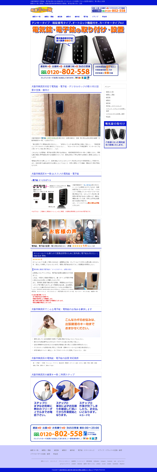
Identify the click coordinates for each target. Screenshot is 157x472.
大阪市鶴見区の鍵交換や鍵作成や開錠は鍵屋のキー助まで (76, 470)
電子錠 (86, 16)
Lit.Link (104, 463)
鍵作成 (77, 16)
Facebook (109, 461)
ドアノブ (95, 16)
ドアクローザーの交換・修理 (115, 114)
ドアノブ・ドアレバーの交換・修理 (116, 110)
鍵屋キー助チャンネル (89, 463)
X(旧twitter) (96, 461)
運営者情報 (89, 461)
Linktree (98, 463)
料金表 (104, 16)
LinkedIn (74, 463)
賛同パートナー (45, 461)
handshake (115, 463)
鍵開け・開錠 (49, 16)
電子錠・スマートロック (49, 138)
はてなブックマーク (65, 463)
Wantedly (79, 463)
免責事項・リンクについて (78, 461)
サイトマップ (53, 461)
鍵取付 (68, 16)
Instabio (109, 463)
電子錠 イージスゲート (42, 180)
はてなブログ (121, 461)
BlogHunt (122, 463)
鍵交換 (60, 16)
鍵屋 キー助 (36, 16)
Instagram (103, 461)
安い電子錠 (87, 185)
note (115, 461)
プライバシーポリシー (64, 461)
